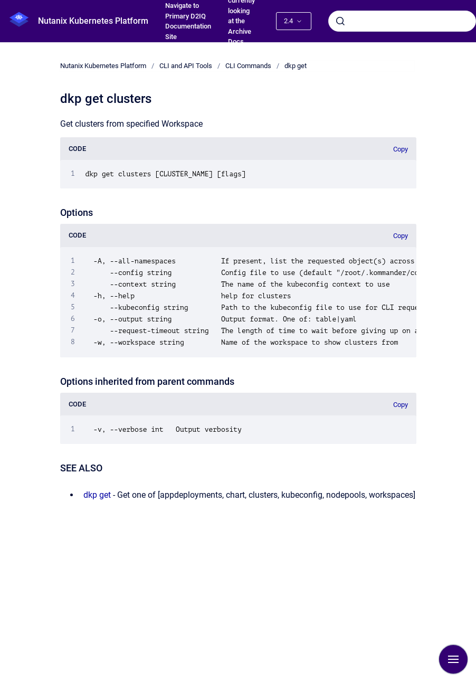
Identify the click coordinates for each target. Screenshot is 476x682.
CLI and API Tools (185, 66)
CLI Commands (248, 66)
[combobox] (402, 21)
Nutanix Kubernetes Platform (93, 21)
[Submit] (340, 21)
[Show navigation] (453, 659)
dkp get (295, 66)
